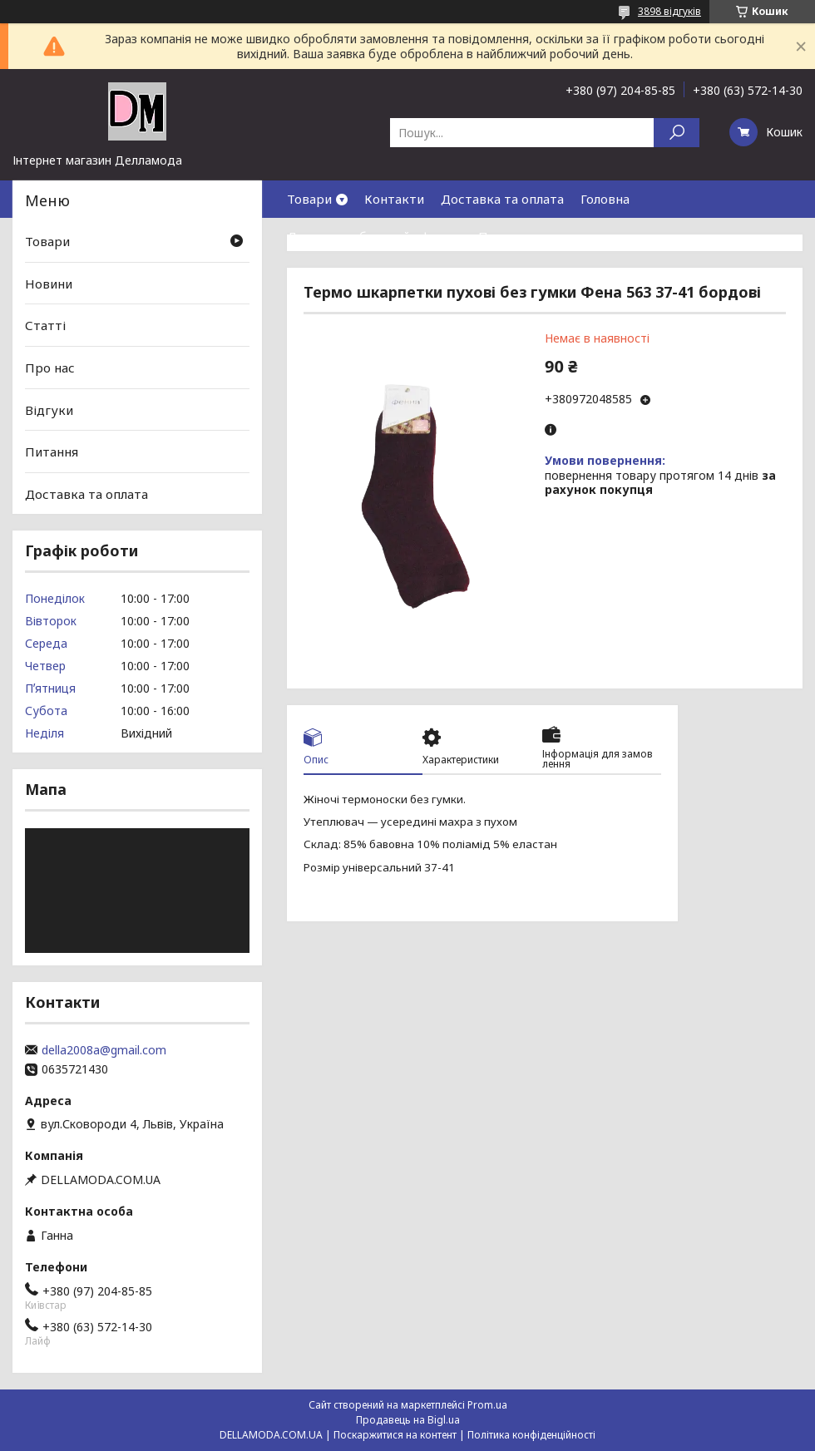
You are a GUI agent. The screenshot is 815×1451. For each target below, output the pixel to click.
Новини (48, 283)
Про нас (503, 236)
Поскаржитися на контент (395, 1435)
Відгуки (49, 409)
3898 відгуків (669, 11)
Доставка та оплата (502, 198)
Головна (605, 198)
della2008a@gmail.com (104, 1050)
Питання (51, 451)
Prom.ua (487, 1405)
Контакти (394, 198)
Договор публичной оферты (374, 236)
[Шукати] (676, 132)
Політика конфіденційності (531, 1435)
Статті (45, 325)
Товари (309, 198)
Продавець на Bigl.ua (408, 1420)
